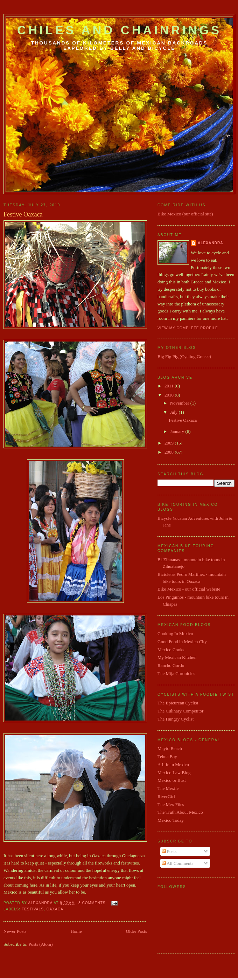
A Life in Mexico (173, 764)
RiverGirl (166, 796)
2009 (169, 443)
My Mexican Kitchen (177, 657)
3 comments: (93, 903)
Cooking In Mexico (175, 633)
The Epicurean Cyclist (178, 702)
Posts (169, 851)
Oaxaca (55, 909)
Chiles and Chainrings (119, 30)
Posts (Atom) (41, 944)
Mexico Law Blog (174, 772)
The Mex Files (171, 804)
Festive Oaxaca (23, 214)
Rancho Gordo (171, 665)
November (180, 403)
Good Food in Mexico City (182, 641)
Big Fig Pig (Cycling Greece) (184, 356)
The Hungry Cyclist (176, 719)
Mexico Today (171, 820)
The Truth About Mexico (180, 812)
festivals (33, 909)
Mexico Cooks (171, 649)
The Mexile (168, 788)
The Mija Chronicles (176, 673)
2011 (169, 385)
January (178, 431)
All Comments (178, 863)
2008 (169, 452)
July (174, 412)
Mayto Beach (170, 748)
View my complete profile (188, 328)
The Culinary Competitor (180, 711)
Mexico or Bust (172, 780)
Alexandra (210, 243)
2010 (169, 395)
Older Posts (136, 931)
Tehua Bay (167, 756)
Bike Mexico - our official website (189, 589)
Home (76, 931)
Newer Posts (15, 931)
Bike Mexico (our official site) (185, 213)
